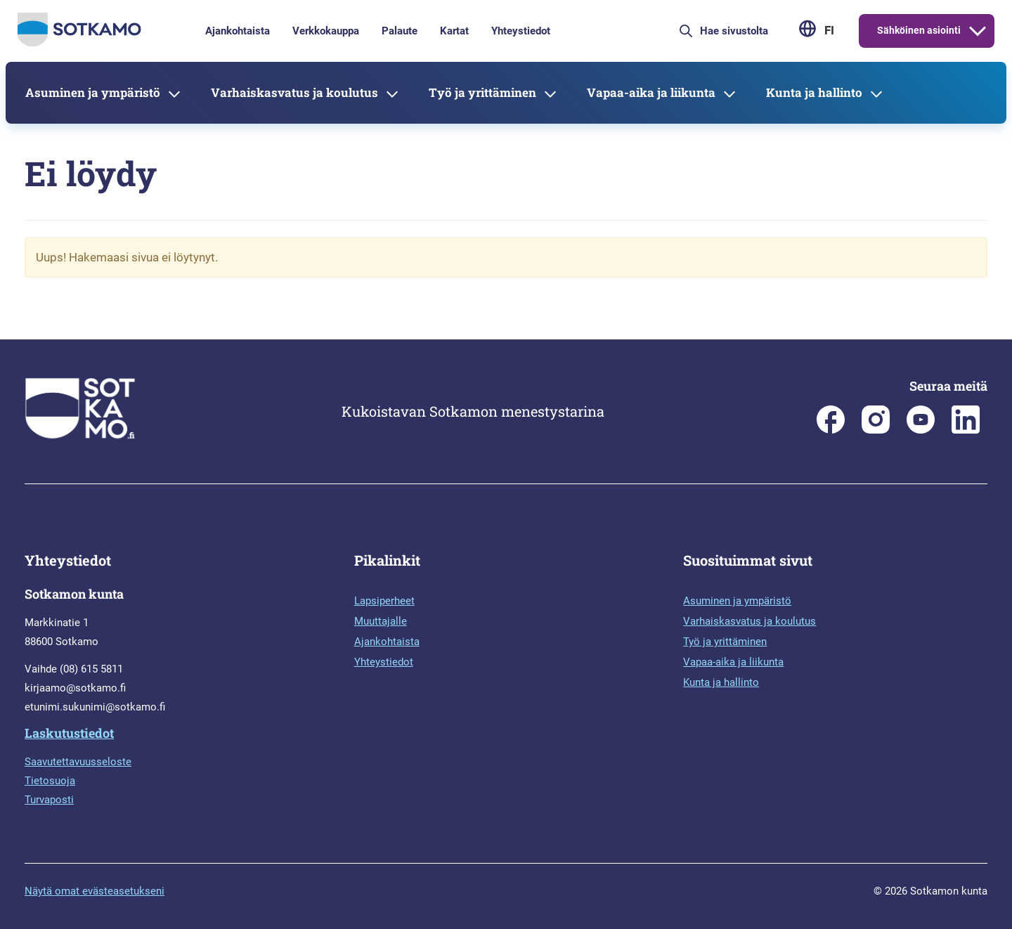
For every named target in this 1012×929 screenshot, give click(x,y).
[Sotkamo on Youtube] (921, 430)
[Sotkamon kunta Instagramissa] (876, 430)
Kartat (454, 31)
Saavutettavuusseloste (78, 761)
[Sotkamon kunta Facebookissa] (831, 430)
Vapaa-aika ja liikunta (651, 92)
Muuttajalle (380, 621)
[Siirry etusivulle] (79, 43)
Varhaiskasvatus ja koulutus (294, 92)
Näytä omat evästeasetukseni (94, 891)
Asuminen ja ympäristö (92, 92)
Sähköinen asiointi (919, 30)
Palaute (399, 31)
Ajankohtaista (237, 31)
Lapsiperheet (384, 601)
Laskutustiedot (69, 733)
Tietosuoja (50, 780)
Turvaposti (49, 799)
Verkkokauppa (325, 31)
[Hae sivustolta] (743, 31)
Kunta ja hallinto (814, 92)
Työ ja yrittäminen (482, 92)
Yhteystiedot (520, 31)
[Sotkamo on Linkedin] (966, 430)
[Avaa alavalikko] (977, 30)
